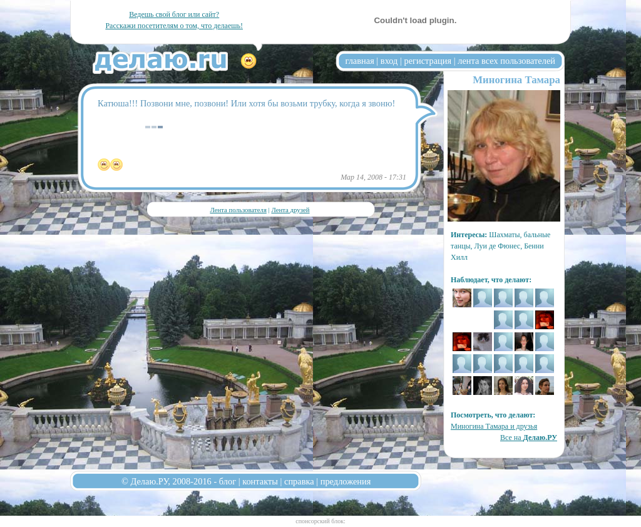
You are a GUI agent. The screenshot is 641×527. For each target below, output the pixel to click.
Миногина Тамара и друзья (494, 426)
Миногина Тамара (516, 80)
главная (360, 61)
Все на (528, 437)
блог (227, 481)
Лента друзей (290, 209)
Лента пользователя (238, 209)
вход (389, 61)
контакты (260, 481)
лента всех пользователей (506, 61)
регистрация (427, 61)
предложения (345, 481)
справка (299, 481)
